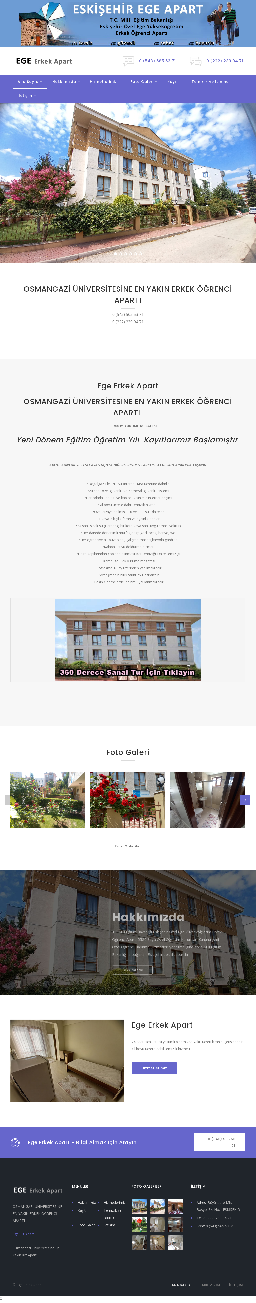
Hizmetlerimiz (103, 81)
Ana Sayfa (28, 81)
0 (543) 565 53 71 (222, 1142)
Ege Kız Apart (23, 1234)
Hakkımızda (64, 81)
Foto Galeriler (128, 846)
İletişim (25, 95)
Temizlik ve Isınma (210, 81)
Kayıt (173, 81)
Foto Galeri (142, 81)
